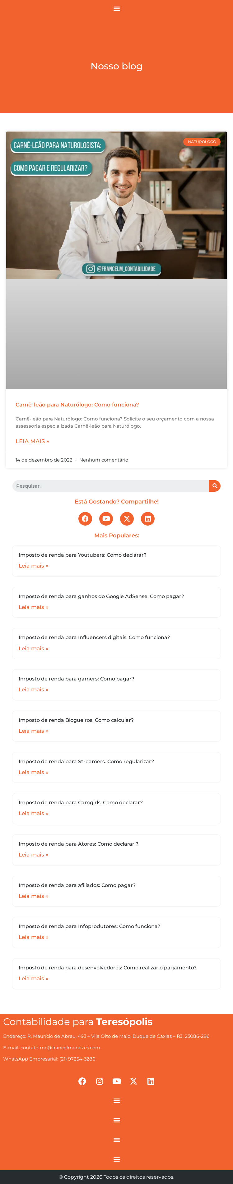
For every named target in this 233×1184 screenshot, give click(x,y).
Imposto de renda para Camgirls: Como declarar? (81, 803)
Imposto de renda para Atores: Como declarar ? (78, 844)
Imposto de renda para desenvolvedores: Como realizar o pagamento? (108, 968)
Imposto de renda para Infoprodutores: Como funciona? (89, 926)
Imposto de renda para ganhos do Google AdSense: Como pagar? (101, 596)
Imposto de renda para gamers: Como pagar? (76, 679)
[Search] (215, 486)
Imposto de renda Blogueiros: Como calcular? (76, 720)
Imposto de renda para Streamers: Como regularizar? (86, 761)
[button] (116, 8)
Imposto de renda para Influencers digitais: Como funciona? (94, 637)
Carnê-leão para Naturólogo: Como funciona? (77, 405)
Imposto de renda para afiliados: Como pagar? (77, 885)
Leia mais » (32, 441)
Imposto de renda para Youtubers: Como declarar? (83, 555)
